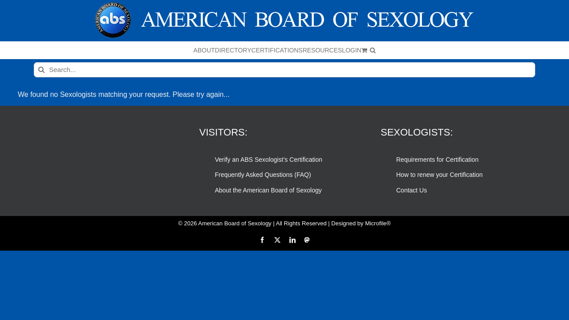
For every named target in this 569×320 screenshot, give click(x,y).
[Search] (41, 69)
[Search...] (285, 69)
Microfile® (378, 223)
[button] (466, 50)
